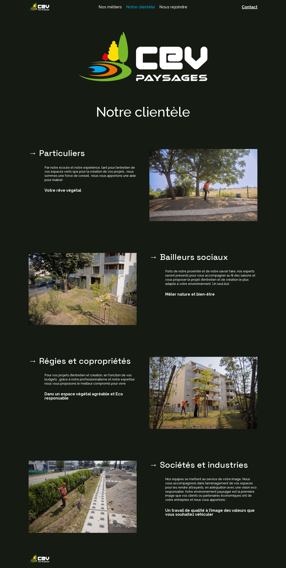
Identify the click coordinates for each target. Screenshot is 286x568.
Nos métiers (110, 7)
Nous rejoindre (173, 7)
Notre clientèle (140, 7)
